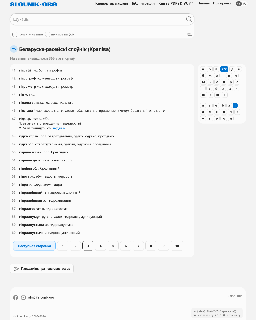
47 (14, 118)
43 (14, 86)
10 (177, 246)
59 (14, 224)
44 (14, 94)
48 (14, 136)
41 (14, 70)
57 (14, 208)
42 (14, 78)
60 (14, 232)
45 (14, 102)
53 (14, 176)
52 (14, 168)
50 (14, 152)
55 (14, 192)
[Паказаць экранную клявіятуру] (189, 34)
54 (14, 184)
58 (14, 216)
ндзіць (59, 128)
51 (14, 160)
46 (14, 110)
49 (14, 144)
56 (14, 200)
